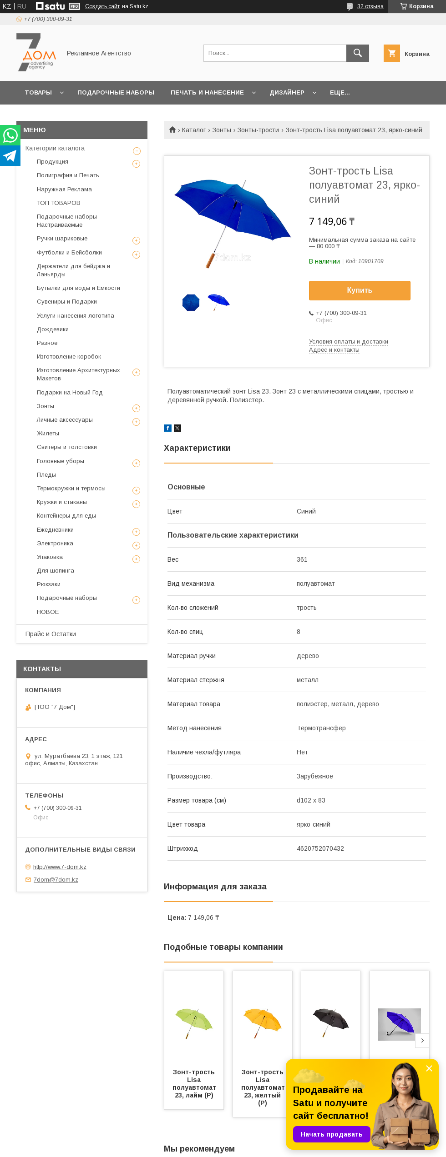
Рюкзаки (49, 584)
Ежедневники (55, 529)
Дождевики (53, 329)
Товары (38, 92)
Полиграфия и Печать (68, 175)
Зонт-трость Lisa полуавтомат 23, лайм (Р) (195, 1083)
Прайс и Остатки (50, 634)
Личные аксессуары (65, 419)
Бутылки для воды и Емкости (78, 287)
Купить (360, 290)
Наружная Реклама (64, 189)
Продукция (52, 161)
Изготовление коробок (69, 356)
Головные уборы (60, 461)
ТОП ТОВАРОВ (59, 202)
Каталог (194, 130)
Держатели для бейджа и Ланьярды (73, 270)
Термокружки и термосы (71, 488)
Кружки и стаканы (62, 502)
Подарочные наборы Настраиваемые (67, 220)
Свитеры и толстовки (67, 447)
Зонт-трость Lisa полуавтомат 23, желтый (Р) (264, 1087)
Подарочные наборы (115, 92)
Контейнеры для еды (66, 515)
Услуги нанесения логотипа (75, 315)
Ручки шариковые (62, 238)
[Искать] (357, 53)
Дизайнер (286, 92)
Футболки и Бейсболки (69, 252)
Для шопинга (55, 570)
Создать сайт (102, 6)
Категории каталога (55, 148)
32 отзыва (370, 6)
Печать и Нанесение (207, 92)
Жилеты (48, 433)
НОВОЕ (48, 611)
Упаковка (50, 557)
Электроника (55, 543)
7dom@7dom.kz (56, 879)
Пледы (46, 474)
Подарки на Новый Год (70, 392)
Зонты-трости (258, 130)
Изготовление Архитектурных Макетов (78, 374)
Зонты (222, 130)
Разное (47, 342)
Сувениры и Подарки (67, 301)
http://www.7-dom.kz (59, 866)
